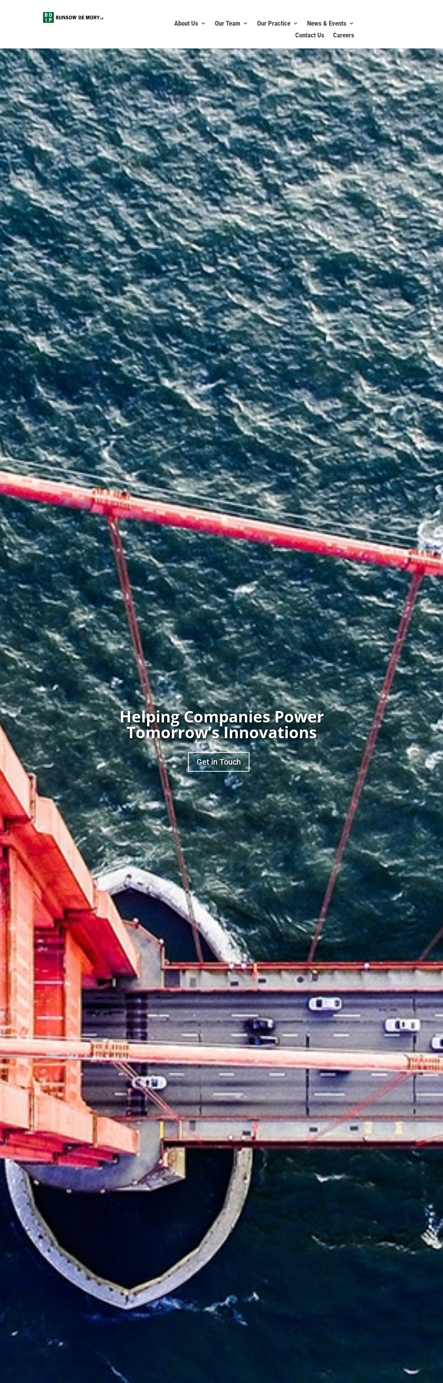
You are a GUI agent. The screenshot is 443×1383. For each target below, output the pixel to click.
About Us (186, 23)
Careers (343, 35)
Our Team (227, 23)
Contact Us (309, 35)
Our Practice (273, 23)
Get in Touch (219, 762)
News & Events (326, 23)
